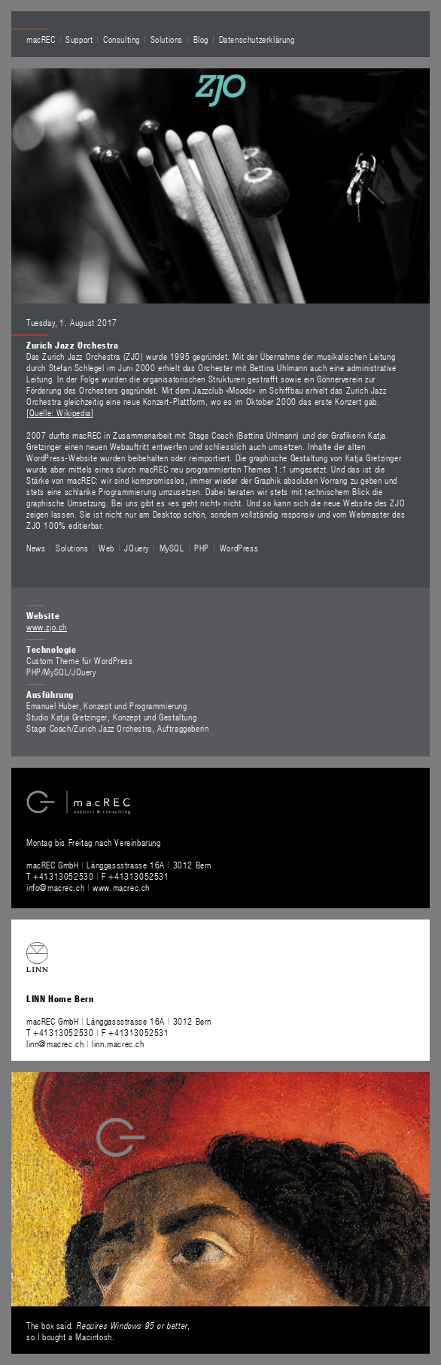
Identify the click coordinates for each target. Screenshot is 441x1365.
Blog (200, 39)
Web (106, 548)
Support (79, 39)
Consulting (121, 39)
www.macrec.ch (121, 887)
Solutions (167, 39)
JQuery (136, 548)
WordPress (239, 548)
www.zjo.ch (46, 627)
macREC (41, 39)
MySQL (172, 548)
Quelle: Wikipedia (60, 412)
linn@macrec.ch (55, 1043)
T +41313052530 (61, 876)
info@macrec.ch (55, 887)
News (35, 548)
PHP (201, 548)
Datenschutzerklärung (257, 39)
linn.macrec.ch (118, 1043)
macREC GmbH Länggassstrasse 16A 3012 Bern (118, 865)
